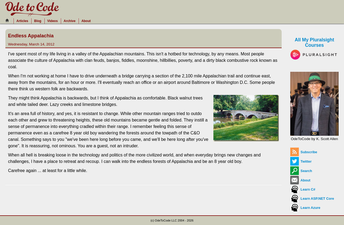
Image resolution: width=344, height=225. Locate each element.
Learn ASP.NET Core (312, 199)
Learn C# (302, 189)
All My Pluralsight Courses (314, 47)
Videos (52, 21)
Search (301, 171)
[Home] (8, 20)
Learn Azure (305, 208)
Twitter (301, 161)
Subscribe (303, 152)
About (86, 21)
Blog (37, 21)
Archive (70, 21)
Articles (22, 21)
